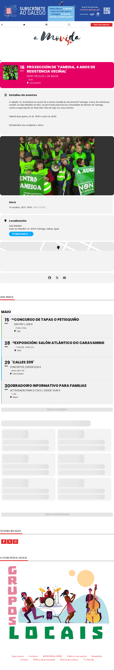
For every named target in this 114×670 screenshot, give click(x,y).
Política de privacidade (44, 659)
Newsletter (97, 656)
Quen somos (18, 656)
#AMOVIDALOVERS (52, 656)
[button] (69, 24)
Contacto (33, 656)
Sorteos (24, 659)
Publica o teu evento (77, 656)
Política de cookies (69, 659)
